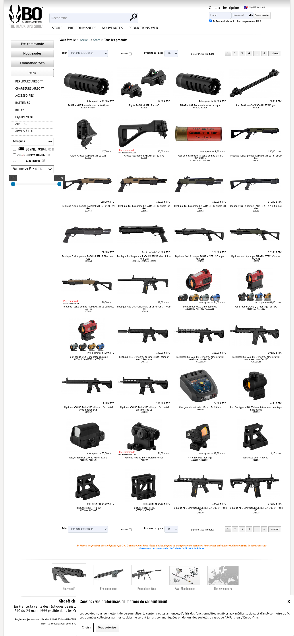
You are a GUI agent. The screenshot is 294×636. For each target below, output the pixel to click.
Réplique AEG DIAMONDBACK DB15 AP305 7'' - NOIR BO (256, 509)
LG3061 (144, 210)
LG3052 (256, 261)
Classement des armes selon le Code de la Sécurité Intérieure (171, 548)
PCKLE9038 (256, 361)
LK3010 (200, 512)
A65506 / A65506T (88, 510)
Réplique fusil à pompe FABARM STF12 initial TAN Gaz (88, 207)
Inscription (246, 8)
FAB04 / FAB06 (88, 107)
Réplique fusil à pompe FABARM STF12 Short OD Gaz (200, 207)
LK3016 (144, 311)
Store (96, 40)
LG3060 (88, 261)
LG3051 (88, 311)
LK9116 (144, 361)
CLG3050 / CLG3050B (200, 160)
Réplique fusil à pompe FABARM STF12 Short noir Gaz (88, 257)
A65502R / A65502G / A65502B (88, 359)
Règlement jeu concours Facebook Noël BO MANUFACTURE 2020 (49, 619)
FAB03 (256, 107)
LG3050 (200, 261)
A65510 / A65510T (88, 460)
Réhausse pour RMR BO (88, 508)
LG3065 (256, 160)
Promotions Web (32, 63)
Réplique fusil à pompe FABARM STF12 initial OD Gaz (256, 157)
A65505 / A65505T (144, 510)
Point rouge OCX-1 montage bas (200, 306)
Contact (229, 8)
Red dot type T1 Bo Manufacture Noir (144, 457)
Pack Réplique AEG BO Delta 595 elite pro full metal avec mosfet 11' (256, 358)
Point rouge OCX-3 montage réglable (88, 357)
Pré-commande (32, 44)
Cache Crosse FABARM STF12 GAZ (88, 155)
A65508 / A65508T (200, 460)
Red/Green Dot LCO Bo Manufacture (88, 457)
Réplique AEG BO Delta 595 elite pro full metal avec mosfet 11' (144, 408)
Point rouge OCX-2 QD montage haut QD (255, 306)
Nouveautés (32, 53)
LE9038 (144, 412)
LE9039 (88, 412)
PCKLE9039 (200, 361)
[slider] (13, 184)
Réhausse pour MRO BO (256, 457)
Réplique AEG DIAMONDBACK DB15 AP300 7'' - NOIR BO (200, 509)
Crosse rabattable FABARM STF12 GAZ (144, 155)
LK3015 (256, 512)
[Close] (289, 601)
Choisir (86, 628)
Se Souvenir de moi (238, 21)
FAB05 (144, 107)
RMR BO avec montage (200, 457)
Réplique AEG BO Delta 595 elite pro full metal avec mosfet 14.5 (88, 408)
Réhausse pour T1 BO (144, 508)
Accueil (84, 40)
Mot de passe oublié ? (264, 21)
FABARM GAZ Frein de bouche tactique (88, 105)
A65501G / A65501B (256, 309)
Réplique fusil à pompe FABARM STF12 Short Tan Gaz (144, 207)
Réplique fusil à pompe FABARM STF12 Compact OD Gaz (255, 257)
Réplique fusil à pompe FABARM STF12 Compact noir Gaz (200, 257)
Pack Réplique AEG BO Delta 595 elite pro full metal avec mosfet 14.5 (200, 358)
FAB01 (144, 158)
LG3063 (256, 210)
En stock (124, 53)
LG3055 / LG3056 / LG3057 (144, 261)
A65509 (144, 460)
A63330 (200, 409)
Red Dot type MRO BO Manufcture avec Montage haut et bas (256, 408)
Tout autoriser (107, 628)
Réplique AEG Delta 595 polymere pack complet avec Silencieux (144, 358)
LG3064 (88, 210)
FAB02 (88, 158)
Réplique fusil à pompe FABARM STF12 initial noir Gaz (256, 207)
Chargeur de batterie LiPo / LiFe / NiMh (200, 407)
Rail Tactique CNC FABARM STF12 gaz (256, 105)
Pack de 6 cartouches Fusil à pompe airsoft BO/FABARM (200, 157)
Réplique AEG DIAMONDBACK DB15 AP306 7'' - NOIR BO (144, 308)
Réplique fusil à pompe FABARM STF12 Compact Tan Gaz (88, 308)
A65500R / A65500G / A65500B (200, 309)
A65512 (256, 412)
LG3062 (200, 210)
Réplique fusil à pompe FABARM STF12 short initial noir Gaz (144, 257)
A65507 (256, 460)
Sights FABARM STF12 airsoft (144, 105)
